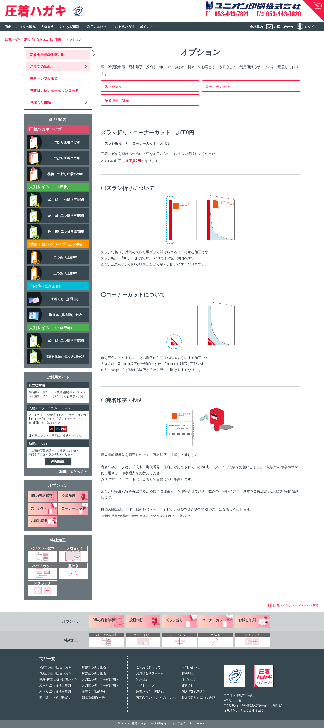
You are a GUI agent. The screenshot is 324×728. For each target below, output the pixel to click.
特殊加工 (58, 540)
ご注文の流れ (40, 66)
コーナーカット (218, 86)
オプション (58, 485)
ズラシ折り (113, 86)
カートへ (313, 11)
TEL (227, 13)
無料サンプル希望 (44, 78)
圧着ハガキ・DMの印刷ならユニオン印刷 (157, 723)
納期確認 (57, 461)
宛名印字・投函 (117, 100)
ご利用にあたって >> (71, 471)
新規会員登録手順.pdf (47, 54)
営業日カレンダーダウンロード (54, 90)
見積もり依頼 (40, 102)
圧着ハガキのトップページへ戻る (296, 605)
